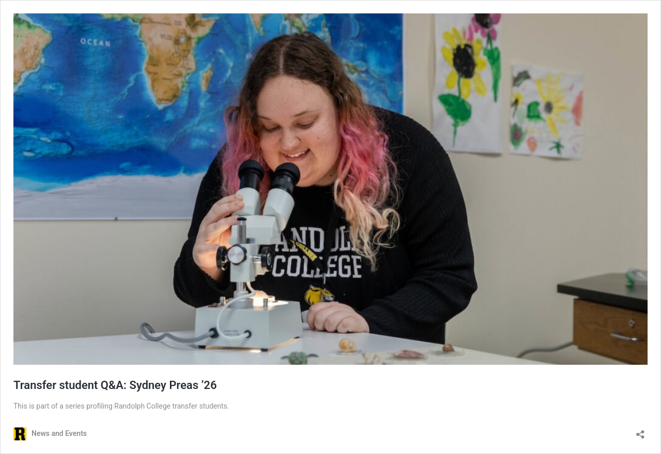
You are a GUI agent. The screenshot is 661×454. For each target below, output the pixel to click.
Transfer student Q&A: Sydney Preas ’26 (115, 385)
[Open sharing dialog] (640, 431)
